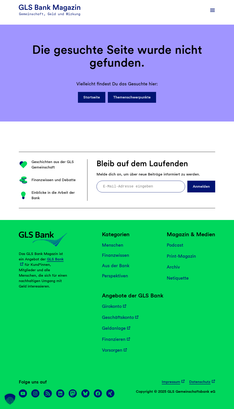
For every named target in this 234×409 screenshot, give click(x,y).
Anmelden (201, 186)
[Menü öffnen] (212, 10)
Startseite (91, 97)
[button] (10, 399)
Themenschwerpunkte (132, 97)
